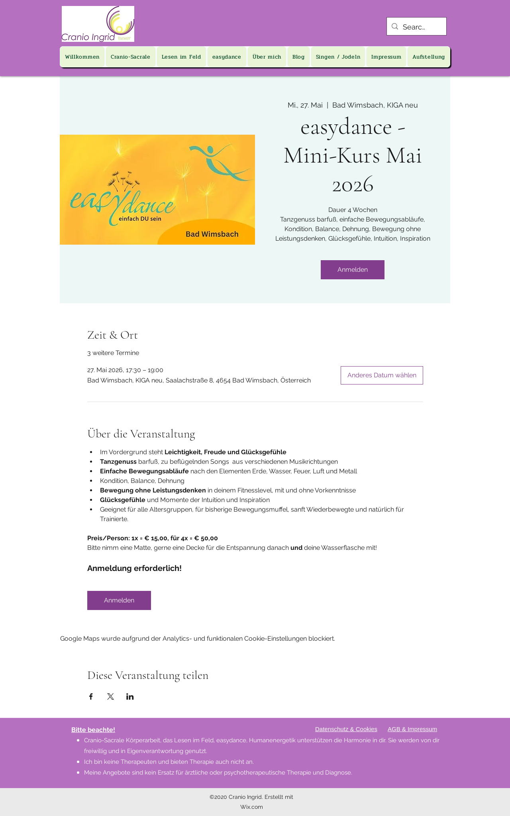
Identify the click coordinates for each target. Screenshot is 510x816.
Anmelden (352, 269)
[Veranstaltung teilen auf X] (110, 696)
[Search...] (416, 27)
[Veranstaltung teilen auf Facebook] (91, 696)
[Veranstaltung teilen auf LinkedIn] (130, 696)
